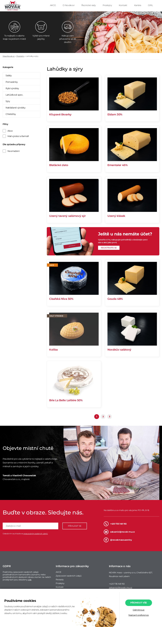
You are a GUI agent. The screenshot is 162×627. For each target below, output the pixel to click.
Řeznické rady (88, 5)
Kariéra (138, 5)
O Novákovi (69, 5)
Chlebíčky (11, 114)
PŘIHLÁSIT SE (74, 526)
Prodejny (107, 5)
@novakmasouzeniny (118, 539)
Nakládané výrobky (16, 107)
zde (29, 579)
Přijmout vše (138, 602)
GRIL (150, 5)
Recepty (60, 579)
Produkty (20, 56)
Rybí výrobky (12, 88)
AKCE (53, 5)
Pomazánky (12, 82)
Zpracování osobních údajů (68, 575)
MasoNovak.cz (9, 56)
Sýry (8, 101)
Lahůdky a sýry (32, 56)
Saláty (9, 75)
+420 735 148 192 (115, 523)
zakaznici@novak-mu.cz (119, 531)
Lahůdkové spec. (14, 95)
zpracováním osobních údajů (35, 534)
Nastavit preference (138, 615)
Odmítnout (138, 610)
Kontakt (123, 5)
